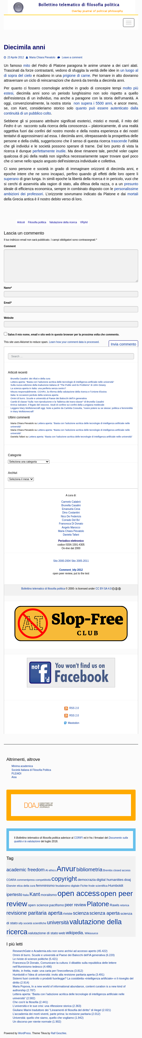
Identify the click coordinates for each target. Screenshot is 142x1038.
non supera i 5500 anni (93, 103)
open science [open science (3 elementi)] (38, 905)
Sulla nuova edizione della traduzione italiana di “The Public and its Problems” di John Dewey (58, 385)
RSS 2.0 (71, 708)
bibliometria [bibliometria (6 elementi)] (89, 869)
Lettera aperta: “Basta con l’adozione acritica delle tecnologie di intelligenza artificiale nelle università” (62, 382)
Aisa (14, 777)
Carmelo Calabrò (71, 501)
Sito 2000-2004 (62, 560)
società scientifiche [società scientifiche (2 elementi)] (34, 923)
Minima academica (22, 766)
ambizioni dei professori (23, 194)
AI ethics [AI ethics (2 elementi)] (50, 870)
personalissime (126, 189)
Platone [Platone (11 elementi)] (98, 904)
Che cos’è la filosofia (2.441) (30, 1002)
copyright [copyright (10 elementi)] (64, 878)
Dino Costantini (71, 512)
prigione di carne (76, 75)
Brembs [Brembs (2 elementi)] (108, 870)
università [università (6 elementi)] (58, 922)
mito (26, 65)
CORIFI (78, 837)
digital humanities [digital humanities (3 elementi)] (109, 880)
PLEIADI (16, 773)
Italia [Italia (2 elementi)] (26, 894)
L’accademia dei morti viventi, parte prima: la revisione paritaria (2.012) (56, 1013)
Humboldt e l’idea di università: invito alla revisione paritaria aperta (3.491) (58, 974)
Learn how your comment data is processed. (74, 342)
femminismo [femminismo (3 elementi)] (45, 885)
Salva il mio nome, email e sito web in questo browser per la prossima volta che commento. (63, 334)
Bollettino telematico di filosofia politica (43, 588)
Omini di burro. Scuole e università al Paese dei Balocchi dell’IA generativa (49, 398)
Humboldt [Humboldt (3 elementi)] (115, 885)
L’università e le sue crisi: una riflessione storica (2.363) (47, 1005)
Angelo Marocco (71, 527)
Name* (8, 287)
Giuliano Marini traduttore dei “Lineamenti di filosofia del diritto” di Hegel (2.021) (62, 1010)
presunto (131, 184)
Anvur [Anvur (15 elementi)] (66, 869)
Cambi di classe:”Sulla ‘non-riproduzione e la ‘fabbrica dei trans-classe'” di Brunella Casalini (57, 401)
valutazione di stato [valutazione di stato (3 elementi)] (43, 933)
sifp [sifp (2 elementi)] (20, 923)
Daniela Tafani (71, 534)
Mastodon (71, 723)
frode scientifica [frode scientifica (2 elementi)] (97, 885)
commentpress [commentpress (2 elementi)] (26, 879)
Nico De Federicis (71, 516)
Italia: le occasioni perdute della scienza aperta (34, 395)
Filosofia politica (37, 222)
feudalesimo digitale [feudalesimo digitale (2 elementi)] (67, 885)
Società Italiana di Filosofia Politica (31, 770)
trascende (119, 141)
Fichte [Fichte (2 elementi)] (84, 885)
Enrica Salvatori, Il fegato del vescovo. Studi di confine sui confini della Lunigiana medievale (57, 405)
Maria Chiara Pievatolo (40, 57)
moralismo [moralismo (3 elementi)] (49, 895)
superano (11, 179)
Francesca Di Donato (71, 523)
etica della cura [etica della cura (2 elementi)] (26, 885)
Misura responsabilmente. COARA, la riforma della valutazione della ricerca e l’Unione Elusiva (59, 391)
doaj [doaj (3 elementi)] (127, 880)
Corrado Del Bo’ (71, 520)
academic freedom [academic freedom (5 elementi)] (25, 869)
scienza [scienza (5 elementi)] (81, 913)
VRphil (83, 222)
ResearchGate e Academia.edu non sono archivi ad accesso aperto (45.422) (60, 950)
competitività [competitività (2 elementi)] (42, 879)
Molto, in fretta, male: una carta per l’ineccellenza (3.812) (48, 970)
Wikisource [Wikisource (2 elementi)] (91, 933)
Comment (10, 246)
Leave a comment (69, 57)
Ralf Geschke (58, 1033)
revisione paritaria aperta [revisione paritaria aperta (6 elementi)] (34, 913)
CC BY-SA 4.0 (103, 588)
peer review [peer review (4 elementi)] (75, 904)
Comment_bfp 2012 (71, 569)
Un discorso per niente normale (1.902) (37, 1021)
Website (9, 317)
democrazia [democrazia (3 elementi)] (87, 880)
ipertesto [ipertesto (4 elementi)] (14, 894)
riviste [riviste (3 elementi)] (67, 913)
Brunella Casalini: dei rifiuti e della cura (30, 378)
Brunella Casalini (70, 505)
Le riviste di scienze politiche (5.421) (35, 958)
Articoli (21, 222)
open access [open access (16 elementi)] (78, 893)
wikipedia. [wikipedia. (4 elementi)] (75, 932)
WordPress (24, 1033)
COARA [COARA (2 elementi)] (11, 879)
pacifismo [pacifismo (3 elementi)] (56, 905)
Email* (8, 302)
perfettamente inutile (49, 151)
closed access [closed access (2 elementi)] (121, 870)
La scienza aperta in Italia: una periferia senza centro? (38, 388)
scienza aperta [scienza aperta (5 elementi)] (104, 913)
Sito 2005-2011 (80, 560)
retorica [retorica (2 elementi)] (124, 905)
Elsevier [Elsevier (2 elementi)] (11, 885)
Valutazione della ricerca (63, 222)
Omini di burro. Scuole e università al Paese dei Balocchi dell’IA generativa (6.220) (64, 955)
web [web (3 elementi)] (62, 933)
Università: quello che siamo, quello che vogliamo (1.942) (48, 1017)
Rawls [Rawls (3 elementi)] (114, 905)
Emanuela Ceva (71, 509)
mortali (132, 194)
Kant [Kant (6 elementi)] (34, 894)
